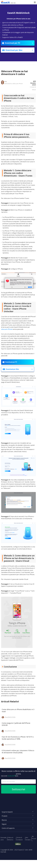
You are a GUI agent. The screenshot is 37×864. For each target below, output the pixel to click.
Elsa (5, 81)
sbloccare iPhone (6, 329)
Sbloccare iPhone (18, 83)
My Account (34, 839)
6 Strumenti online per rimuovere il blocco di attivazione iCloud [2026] (18, 751)
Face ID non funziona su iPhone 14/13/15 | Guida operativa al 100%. (18, 738)
